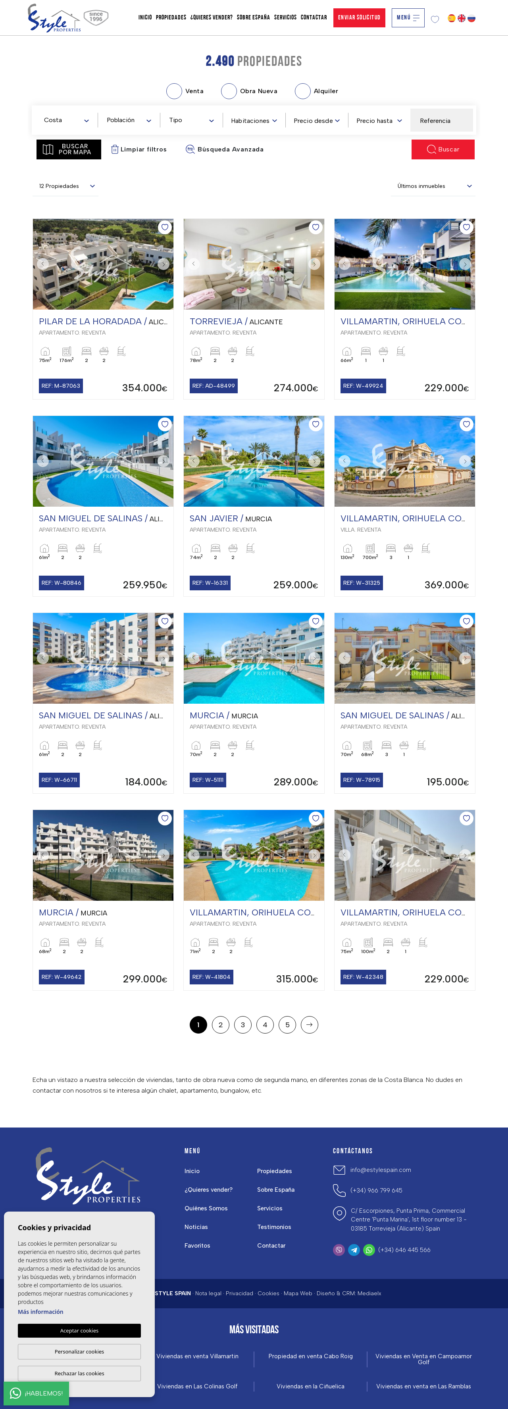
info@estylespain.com (380, 1170)
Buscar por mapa (67, 149)
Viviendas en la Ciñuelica (310, 1387)
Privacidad (239, 1293)
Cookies (268, 1293)
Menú (408, 18)
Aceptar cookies (79, 1330)
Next (165, 264)
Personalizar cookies (79, 1351)
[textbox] (68, 120)
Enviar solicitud (359, 18)
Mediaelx (369, 1293)
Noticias (196, 1227)
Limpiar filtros (139, 149)
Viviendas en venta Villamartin (197, 1356)
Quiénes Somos (206, 1208)
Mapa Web (298, 1293)
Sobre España (253, 18)
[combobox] (66, 120)
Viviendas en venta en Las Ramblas (423, 1387)
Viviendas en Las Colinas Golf (197, 1387)
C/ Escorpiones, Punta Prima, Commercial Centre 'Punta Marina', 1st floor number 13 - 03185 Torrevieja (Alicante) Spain (409, 1219)
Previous (41, 264)
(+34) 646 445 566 (404, 1250)
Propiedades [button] (171, 18)
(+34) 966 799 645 (376, 1190)
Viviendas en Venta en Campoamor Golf (423, 1359)
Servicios (285, 18)
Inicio (145, 18)
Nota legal (208, 1293)
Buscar (443, 149)
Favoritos (197, 1245)
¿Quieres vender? (211, 18)
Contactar (314, 18)
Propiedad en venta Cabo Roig (311, 1356)
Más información (41, 1311)
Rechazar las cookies (79, 1373)
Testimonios (274, 1227)
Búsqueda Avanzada (224, 149)
